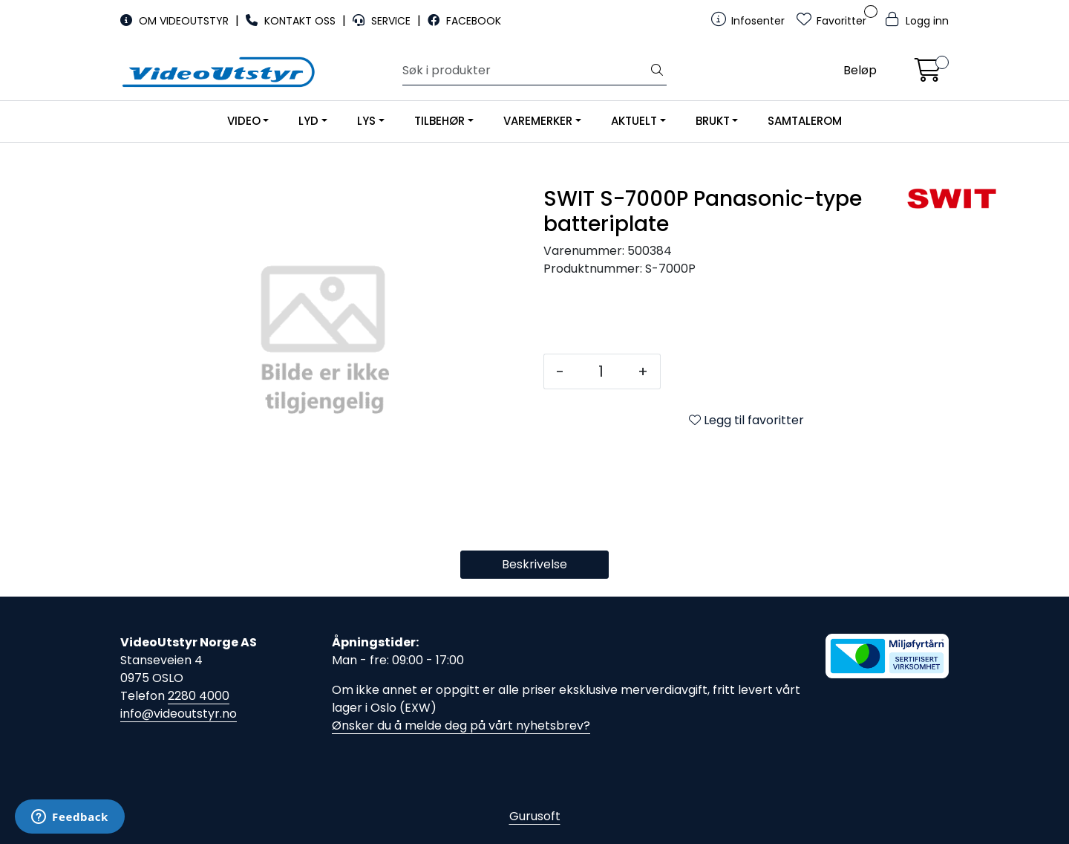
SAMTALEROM (805, 121)
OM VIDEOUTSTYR (176, 20)
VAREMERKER (537, 121)
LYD (308, 121)
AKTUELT (634, 121)
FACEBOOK (464, 20)
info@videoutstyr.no (178, 713)
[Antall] (601, 371)
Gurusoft (534, 816)
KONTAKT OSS (292, 20)
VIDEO (244, 121)
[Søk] (525, 70)
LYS (366, 121)
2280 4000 (198, 695)
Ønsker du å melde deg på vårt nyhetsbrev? (461, 725)
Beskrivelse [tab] (534, 564)
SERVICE (383, 20)
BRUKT (713, 121)
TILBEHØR (439, 121)
